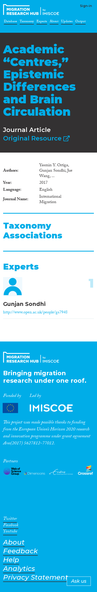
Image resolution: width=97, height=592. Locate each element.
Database (10, 22)
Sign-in (86, 6)
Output (80, 22)
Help (11, 560)
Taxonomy (27, 22)
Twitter (10, 519)
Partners (42, 408)
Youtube (10, 532)
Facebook (10, 526)
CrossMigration (32, 9)
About (54, 22)
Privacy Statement (35, 577)
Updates (67, 22)
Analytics (19, 569)
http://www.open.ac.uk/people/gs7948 (35, 312)
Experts (41, 22)
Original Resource (36, 138)
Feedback (20, 551)
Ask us (78, 581)
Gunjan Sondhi (24, 304)
